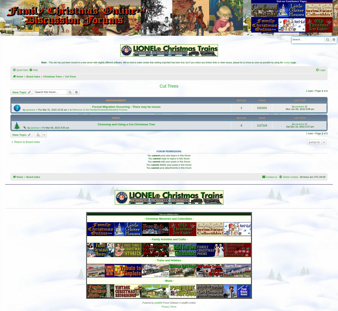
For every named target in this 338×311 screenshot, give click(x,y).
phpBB (158, 303)
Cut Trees (169, 86)
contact (287, 62)
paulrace (30, 109)
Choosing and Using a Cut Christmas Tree (126, 124)
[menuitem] (33, 70)
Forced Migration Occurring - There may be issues (126, 106)
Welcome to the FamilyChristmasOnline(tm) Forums (100, 109)
